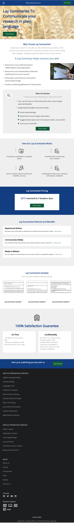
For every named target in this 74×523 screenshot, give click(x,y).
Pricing (5, 467)
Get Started (58, 364)
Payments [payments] (21, 521)
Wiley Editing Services (33, 3)
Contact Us (7, 484)
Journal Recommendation (12, 407)
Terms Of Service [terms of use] (43, 521)
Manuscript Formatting (11, 394)
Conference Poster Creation (12, 446)
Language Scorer (9, 386)
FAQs (4, 476)
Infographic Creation (10, 433)
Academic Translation (10, 390)
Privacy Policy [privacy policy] (31, 521)
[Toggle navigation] (3, 3)
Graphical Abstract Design (12, 398)
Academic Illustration (10, 411)
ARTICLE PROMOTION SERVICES (15, 425)
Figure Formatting (9, 403)
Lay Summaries (8, 442)
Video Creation (8, 429)
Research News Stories (11, 450)
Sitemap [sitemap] (53, 521)
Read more (58, 231)
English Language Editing (11, 377)
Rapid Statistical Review (11, 415)
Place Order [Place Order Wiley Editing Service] (68, 3)
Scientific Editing (8, 382)
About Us (6, 463)
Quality (5, 480)
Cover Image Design (10, 437)
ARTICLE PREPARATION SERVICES (15, 373)
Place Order (10, 34)
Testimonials (7, 471)
